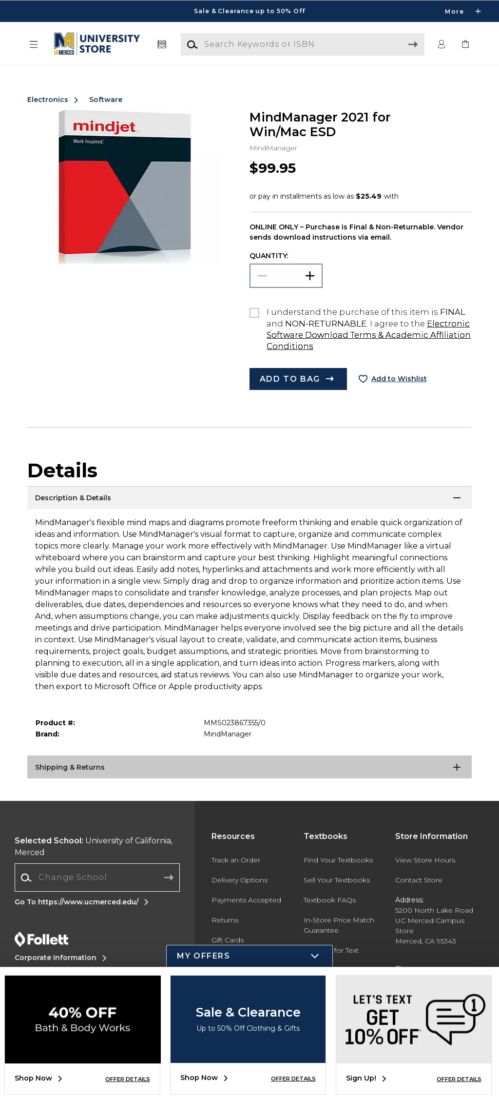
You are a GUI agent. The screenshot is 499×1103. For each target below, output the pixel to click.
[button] (33, 45)
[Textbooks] (162, 45)
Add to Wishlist (399, 378)
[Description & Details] (249, 498)
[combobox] (97, 877)
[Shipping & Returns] (249, 767)
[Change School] (97, 877)
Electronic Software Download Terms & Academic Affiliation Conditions (369, 335)
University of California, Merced (94, 846)
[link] (465, 45)
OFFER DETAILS (127, 1079)
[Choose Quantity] (286, 275)
